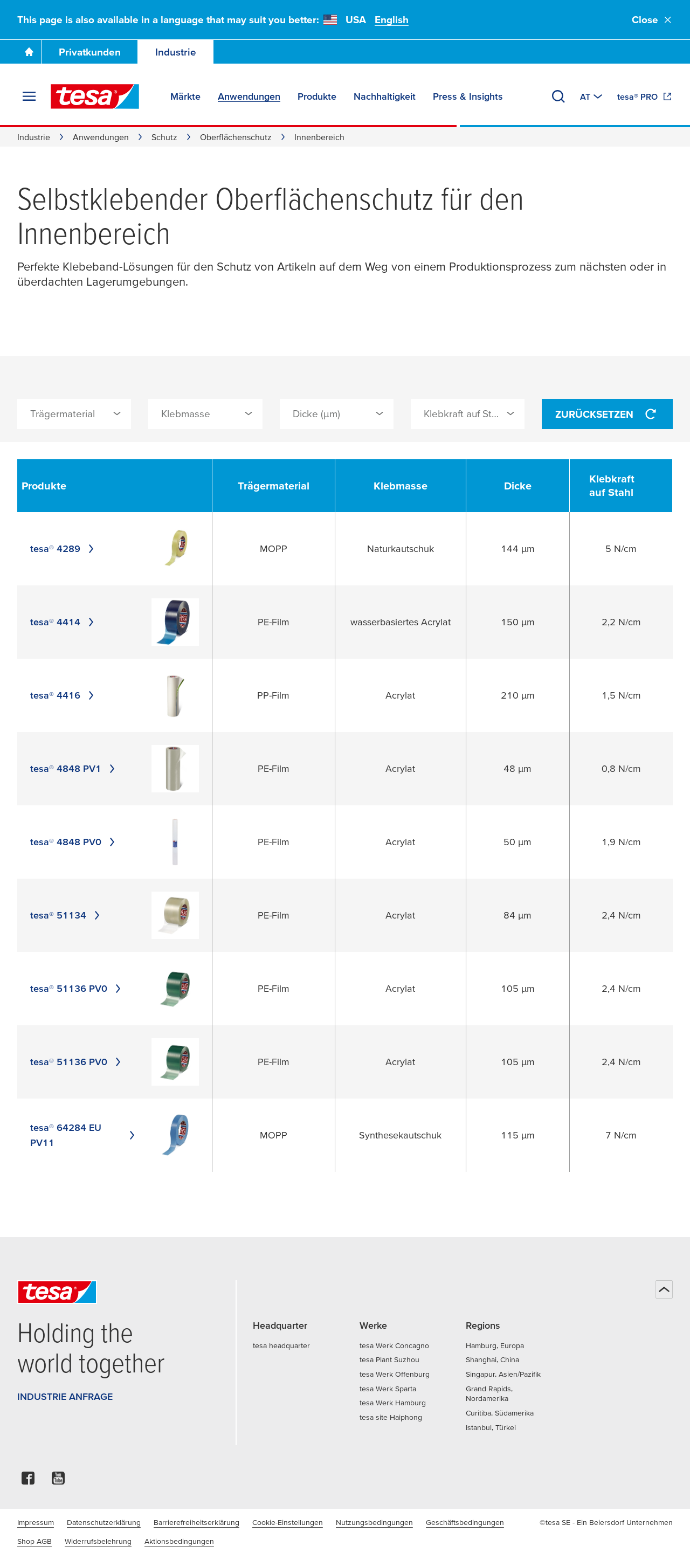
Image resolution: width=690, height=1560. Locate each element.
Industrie (175, 52)
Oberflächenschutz (236, 137)
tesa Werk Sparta (388, 1388)
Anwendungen (101, 137)
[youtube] (58, 1481)
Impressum (35, 1522)
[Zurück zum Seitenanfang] (664, 1289)
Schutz (164, 137)
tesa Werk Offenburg (395, 1374)
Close (652, 19)
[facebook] (28, 1481)
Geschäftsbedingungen (465, 1522)
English (392, 19)
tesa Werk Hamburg (393, 1402)
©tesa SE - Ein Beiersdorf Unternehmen (606, 1522)
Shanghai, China (492, 1359)
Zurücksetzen (607, 414)
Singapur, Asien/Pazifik (503, 1374)
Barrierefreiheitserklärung (196, 1522)
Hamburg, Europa (495, 1345)
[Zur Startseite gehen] (29, 52)
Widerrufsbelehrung (98, 1541)
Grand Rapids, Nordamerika (489, 1393)
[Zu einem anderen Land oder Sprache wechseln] (592, 96)
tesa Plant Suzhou (389, 1359)
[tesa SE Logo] (95, 96)
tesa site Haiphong (391, 1417)
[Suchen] (558, 96)
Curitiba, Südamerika (500, 1413)
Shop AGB (34, 1541)
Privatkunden (90, 52)
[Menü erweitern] (29, 96)
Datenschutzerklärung (104, 1522)
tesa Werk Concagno (394, 1345)
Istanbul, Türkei (491, 1427)
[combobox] (74, 414)
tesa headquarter (281, 1345)
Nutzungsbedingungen (374, 1522)
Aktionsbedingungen (179, 1541)
